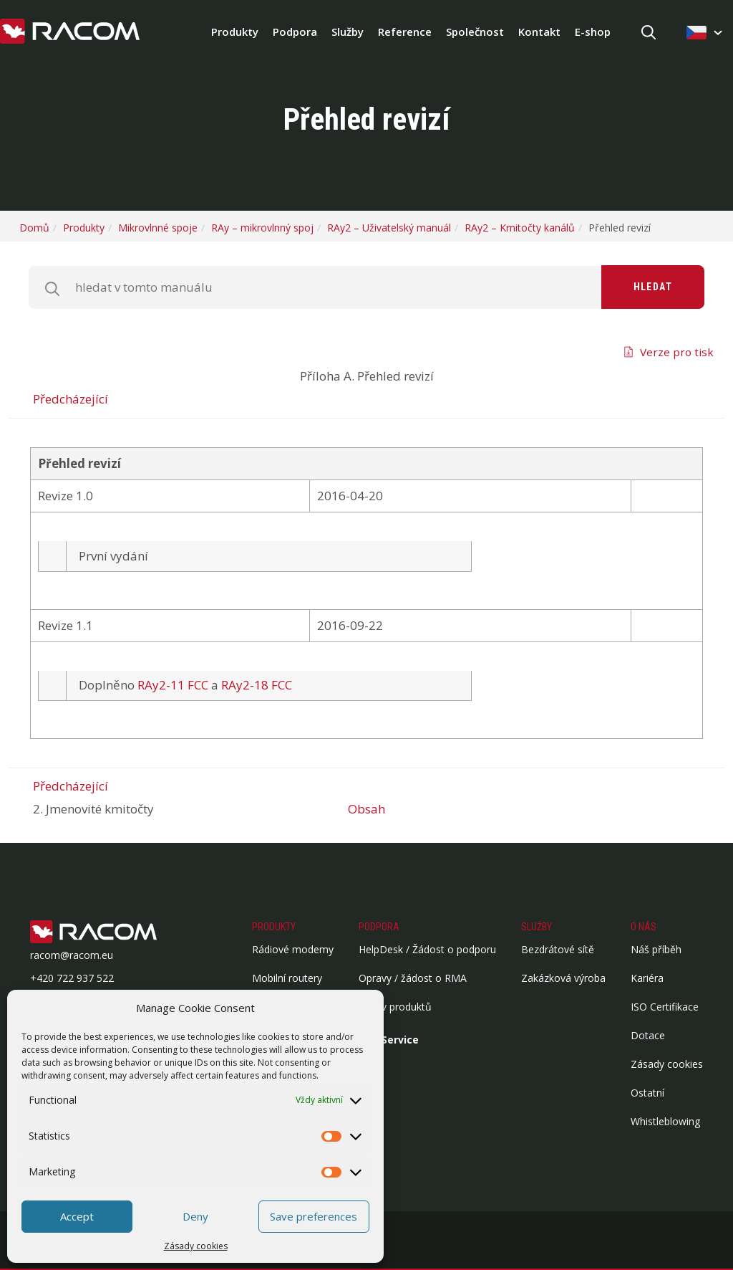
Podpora (295, 31)
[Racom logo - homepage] (70, 32)
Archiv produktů (395, 1006)
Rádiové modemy (293, 949)
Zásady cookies (196, 1246)
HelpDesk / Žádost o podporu (427, 949)
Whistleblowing (665, 1121)
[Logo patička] (116, 932)
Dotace (648, 1035)
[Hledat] (648, 33)
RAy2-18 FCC (256, 685)
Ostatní (647, 1092)
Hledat (653, 286)
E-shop (593, 31)
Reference (405, 31)
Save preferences (313, 1216)
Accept (77, 1216)
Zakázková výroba (563, 978)
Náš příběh (656, 949)
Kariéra (647, 978)
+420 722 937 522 (72, 978)
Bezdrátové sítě (557, 949)
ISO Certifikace (665, 1006)
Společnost (475, 31)
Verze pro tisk (677, 352)
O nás (643, 926)
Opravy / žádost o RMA (413, 978)
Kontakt (539, 31)
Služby (347, 31)
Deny (195, 1216)
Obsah (366, 809)
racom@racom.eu (71, 955)
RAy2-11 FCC (172, 685)
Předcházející (70, 399)
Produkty (234, 31)
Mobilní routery (287, 978)
